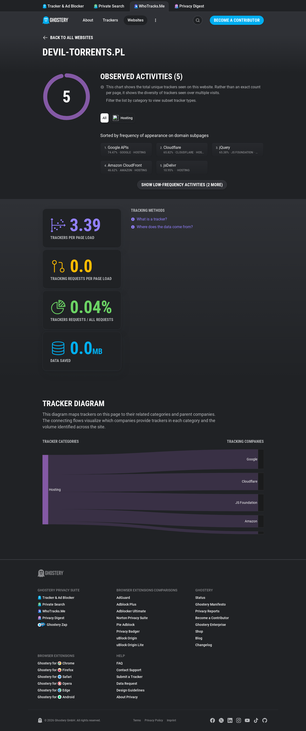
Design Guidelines (130, 690)
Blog (198, 638)
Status (200, 598)
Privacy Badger (128, 631)
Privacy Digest (189, 6)
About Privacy (127, 697)
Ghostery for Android (56, 697)
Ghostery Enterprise (210, 625)
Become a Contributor (237, 20)
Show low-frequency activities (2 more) (182, 184)
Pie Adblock (125, 625)
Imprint (171, 720)
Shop (199, 631)
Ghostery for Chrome (56, 663)
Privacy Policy (154, 720)
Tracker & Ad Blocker (63, 6)
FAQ (119, 663)
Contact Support (128, 670)
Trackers (110, 20)
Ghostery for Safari (55, 677)
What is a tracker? (149, 219)
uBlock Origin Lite (130, 645)
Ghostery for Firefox (55, 670)
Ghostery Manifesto (210, 604)
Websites (135, 20)
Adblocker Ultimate (131, 611)
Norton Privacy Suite (132, 618)
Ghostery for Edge (54, 690)
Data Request (126, 683)
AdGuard (123, 598)
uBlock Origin (126, 638)
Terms (137, 720)
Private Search (109, 6)
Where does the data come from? (162, 227)
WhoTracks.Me (149, 6)
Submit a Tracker (129, 677)
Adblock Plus (126, 604)
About (88, 20)
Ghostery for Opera (55, 683)
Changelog (203, 645)
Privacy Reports (207, 611)
